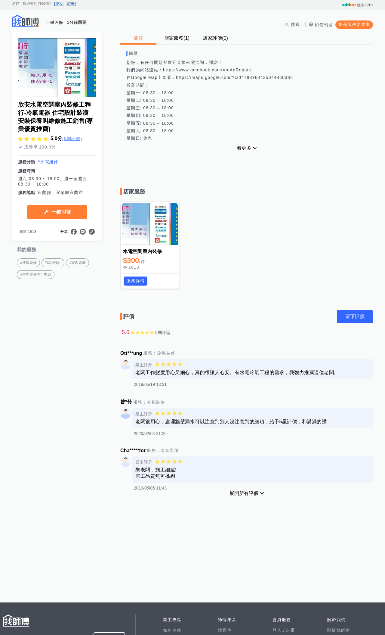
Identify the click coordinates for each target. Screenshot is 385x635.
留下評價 (355, 316)
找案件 (225, 630)
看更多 (244, 148)
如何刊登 (324, 24)
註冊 (291, 630)
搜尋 (295, 24)
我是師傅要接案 (354, 24)
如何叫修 (172, 630)
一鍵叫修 (61, 211)
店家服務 (176, 38)
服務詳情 (135, 280)
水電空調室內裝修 (142, 251)
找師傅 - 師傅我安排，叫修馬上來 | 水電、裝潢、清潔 (25, 21)
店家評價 (215, 38)
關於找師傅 (338, 630)
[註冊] (71, 4)
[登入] (58, 4)
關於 (138, 38)
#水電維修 (47, 161)
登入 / (279, 630)
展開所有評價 (243, 493)
